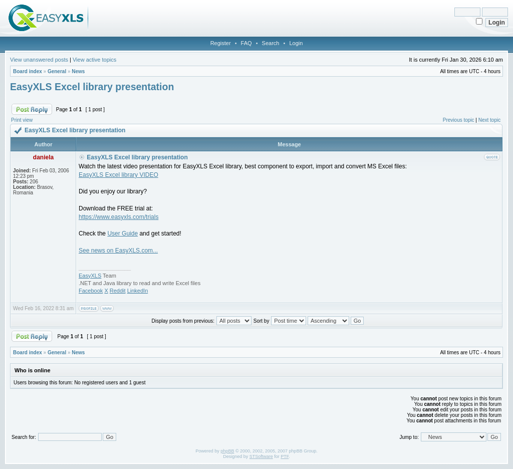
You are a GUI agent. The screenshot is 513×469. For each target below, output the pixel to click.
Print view (22, 120)
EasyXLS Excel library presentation (92, 86)
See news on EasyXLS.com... (118, 250)
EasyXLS (90, 276)
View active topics (94, 60)
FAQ (246, 43)
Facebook (91, 291)
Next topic (489, 120)
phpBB (227, 450)
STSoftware (261, 456)
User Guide (122, 233)
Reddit (118, 291)
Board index (27, 71)
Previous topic (458, 120)
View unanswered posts (39, 60)
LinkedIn (137, 291)
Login (296, 43)
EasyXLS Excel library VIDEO (118, 174)
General (57, 71)
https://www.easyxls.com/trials (118, 216)
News (78, 71)
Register (220, 43)
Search (271, 43)
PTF (285, 456)
